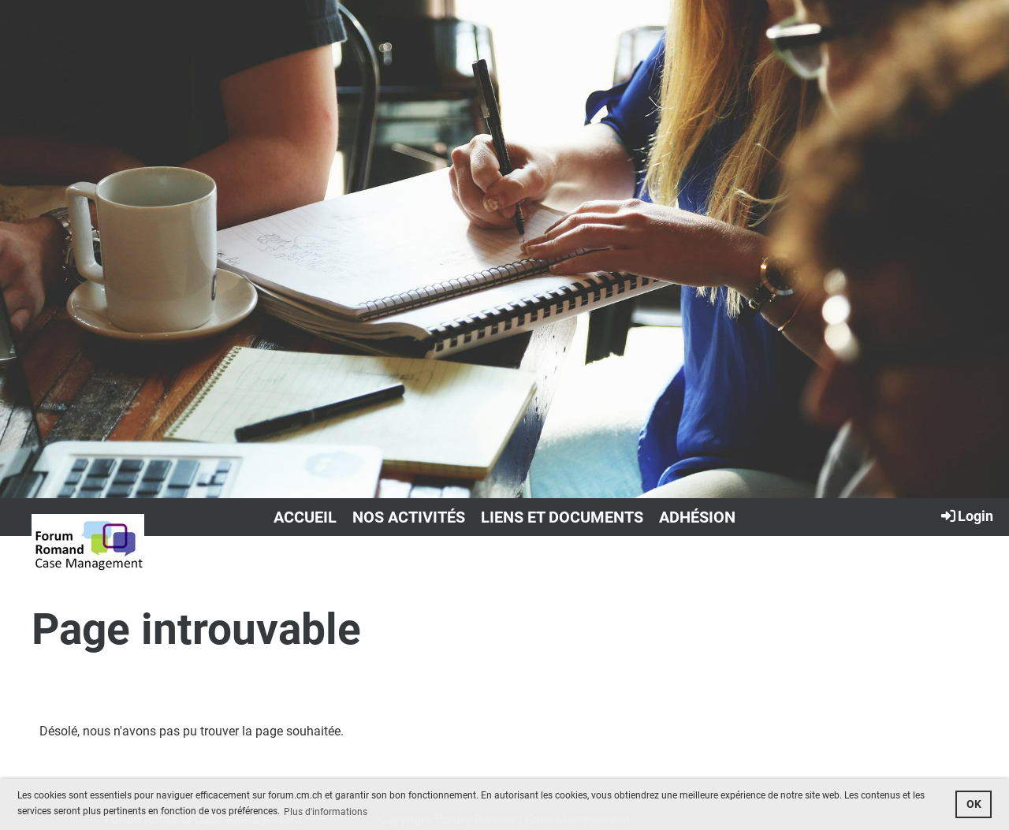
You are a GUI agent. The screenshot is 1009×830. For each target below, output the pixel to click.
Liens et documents (562, 517)
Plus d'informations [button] (325, 811)
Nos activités (408, 517)
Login (966, 515)
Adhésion (697, 517)
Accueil (305, 517)
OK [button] (973, 804)
